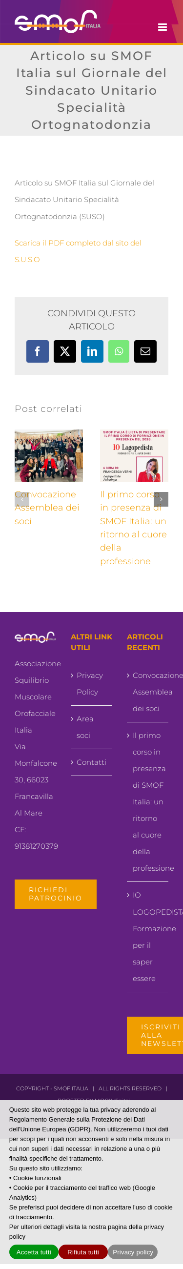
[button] (22, 499)
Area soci (85, 727)
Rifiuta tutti (83, 1252)
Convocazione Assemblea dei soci (47, 507)
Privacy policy (133, 1252)
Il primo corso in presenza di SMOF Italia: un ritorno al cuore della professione (148, 802)
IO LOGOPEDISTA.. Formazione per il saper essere (148, 936)
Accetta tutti (34, 1252)
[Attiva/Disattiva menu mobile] (163, 27)
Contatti (91, 762)
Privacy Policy (90, 683)
